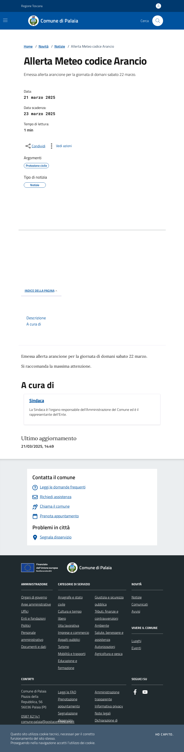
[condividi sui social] (35, 146)
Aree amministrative (36, 604)
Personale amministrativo (32, 636)
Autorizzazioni (105, 646)
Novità (43, 46)
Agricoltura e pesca (109, 653)
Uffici (24, 611)
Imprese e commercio (73, 632)
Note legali (103, 713)
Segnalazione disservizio (68, 717)
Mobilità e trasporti (71, 653)
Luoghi (136, 641)
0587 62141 (30, 716)
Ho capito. (164, 734)
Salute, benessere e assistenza (109, 636)
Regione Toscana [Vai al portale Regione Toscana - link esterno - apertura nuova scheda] (32, 6)
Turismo (63, 646)
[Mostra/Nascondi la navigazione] (5, 20)
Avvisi (136, 611)
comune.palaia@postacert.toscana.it (47, 721)
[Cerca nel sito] (157, 20)
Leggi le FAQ (67, 692)
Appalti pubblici (69, 639)
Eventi (136, 648)
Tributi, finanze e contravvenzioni (106, 615)
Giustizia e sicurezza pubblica (109, 601)
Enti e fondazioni (33, 618)
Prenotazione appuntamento (69, 702)
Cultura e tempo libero (70, 615)
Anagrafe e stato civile (70, 601)
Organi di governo (34, 597)
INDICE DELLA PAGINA (41, 290)
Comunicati (140, 604)
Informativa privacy (109, 706)
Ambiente (102, 625)
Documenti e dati (33, 646)
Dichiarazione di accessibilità (106, 724)
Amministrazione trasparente (107, 695)
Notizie (59, 46)
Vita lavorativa (68, 625)
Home (28, 46)
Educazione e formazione (67, 664)
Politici (26, 625)
